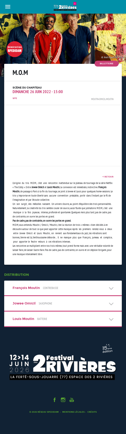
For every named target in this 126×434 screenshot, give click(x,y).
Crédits (92, 412)
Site (15, 98)
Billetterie (106, 63)
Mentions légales (73, 412)
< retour (108, 176)
